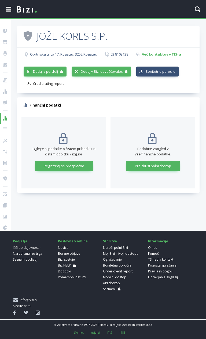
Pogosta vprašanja (162, 265)
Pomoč (153, 253)
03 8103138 (119, 54)
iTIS (109, 332)
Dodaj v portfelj (45, 71)
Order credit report (118, 271)
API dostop (111, 283)
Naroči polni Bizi (115, 247)
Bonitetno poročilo (160, 71)
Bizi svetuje (66, 259)
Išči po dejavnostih (27, 247)
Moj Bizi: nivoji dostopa (120, 253)
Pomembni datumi (72, 277)
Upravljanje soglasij (163, 277)
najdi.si (95, 332)
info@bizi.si (27, 300)
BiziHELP (64, 265)
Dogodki (64, 271)
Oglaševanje (112, 259)
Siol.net (79, 332)
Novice (63, 247)
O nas (152, 247)
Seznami (109, 289)
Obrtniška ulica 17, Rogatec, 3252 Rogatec (63, 54)
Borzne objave (69, 253)
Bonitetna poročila (117, 265)
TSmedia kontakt (160, 259)
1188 (122, 332)
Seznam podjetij (25, 259)
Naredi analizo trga (27, 253)
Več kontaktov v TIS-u (161, 54)
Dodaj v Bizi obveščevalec (102, 71)
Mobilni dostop (114, 277)
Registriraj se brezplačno (64, 165)
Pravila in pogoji (160, 271)
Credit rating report (48, 83)
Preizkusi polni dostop (153, 165)
